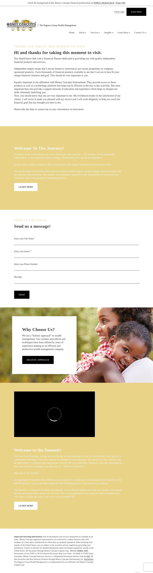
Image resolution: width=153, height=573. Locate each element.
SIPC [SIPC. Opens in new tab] (86, 551)
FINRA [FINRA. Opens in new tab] (80, 551)
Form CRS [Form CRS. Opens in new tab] (120, 3)
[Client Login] (118, 11)
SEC (88, 556)
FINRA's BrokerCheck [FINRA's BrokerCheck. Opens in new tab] (104, 3)
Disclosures (89, 559)
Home (71, 32)
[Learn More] (136, 12)
